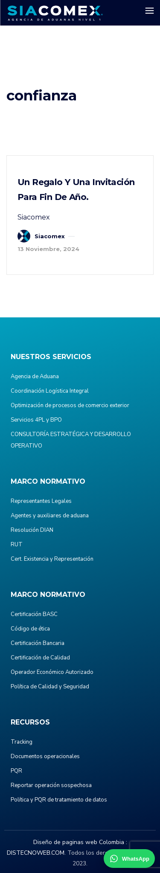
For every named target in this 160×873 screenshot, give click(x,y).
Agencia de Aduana (35, 376)
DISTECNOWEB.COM (35, 853)
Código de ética (30, 629)
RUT (17, 544)
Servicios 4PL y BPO (36, 420)
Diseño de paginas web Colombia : (80, 842)
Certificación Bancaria (37, 643)
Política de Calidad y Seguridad (50, 686)
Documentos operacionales (45, 756)
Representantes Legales (41, 501)
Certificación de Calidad (40, 658)
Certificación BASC (34, 614)
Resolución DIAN (32, 530)
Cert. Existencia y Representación (52, 559)
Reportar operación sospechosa (51, 785)
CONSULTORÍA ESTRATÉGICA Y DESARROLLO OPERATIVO (71, 440)
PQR (16, 771)
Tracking (21, 742)
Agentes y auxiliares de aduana (50, 515)
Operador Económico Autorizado (52, 672)
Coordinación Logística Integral (50, 391)
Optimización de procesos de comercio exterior (70, 405)
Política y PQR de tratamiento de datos (59, 800)
